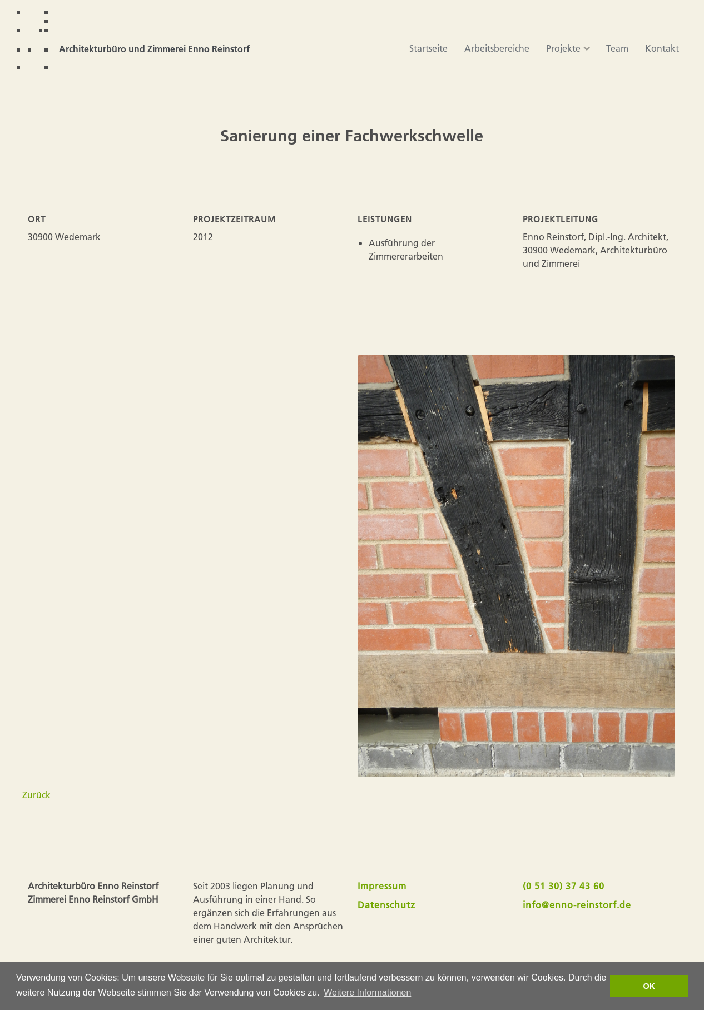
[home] (139, 40)
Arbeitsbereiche (496, 48)
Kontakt (662, 48)
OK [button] (649, 986)
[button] (563, 48)
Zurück (36, 794)
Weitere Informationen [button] (367, 992)
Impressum (382, 886)
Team (617, 48)
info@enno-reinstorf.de (577, 905)
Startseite (428, 48)
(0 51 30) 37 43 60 (563, 886)
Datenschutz (386, 905)
